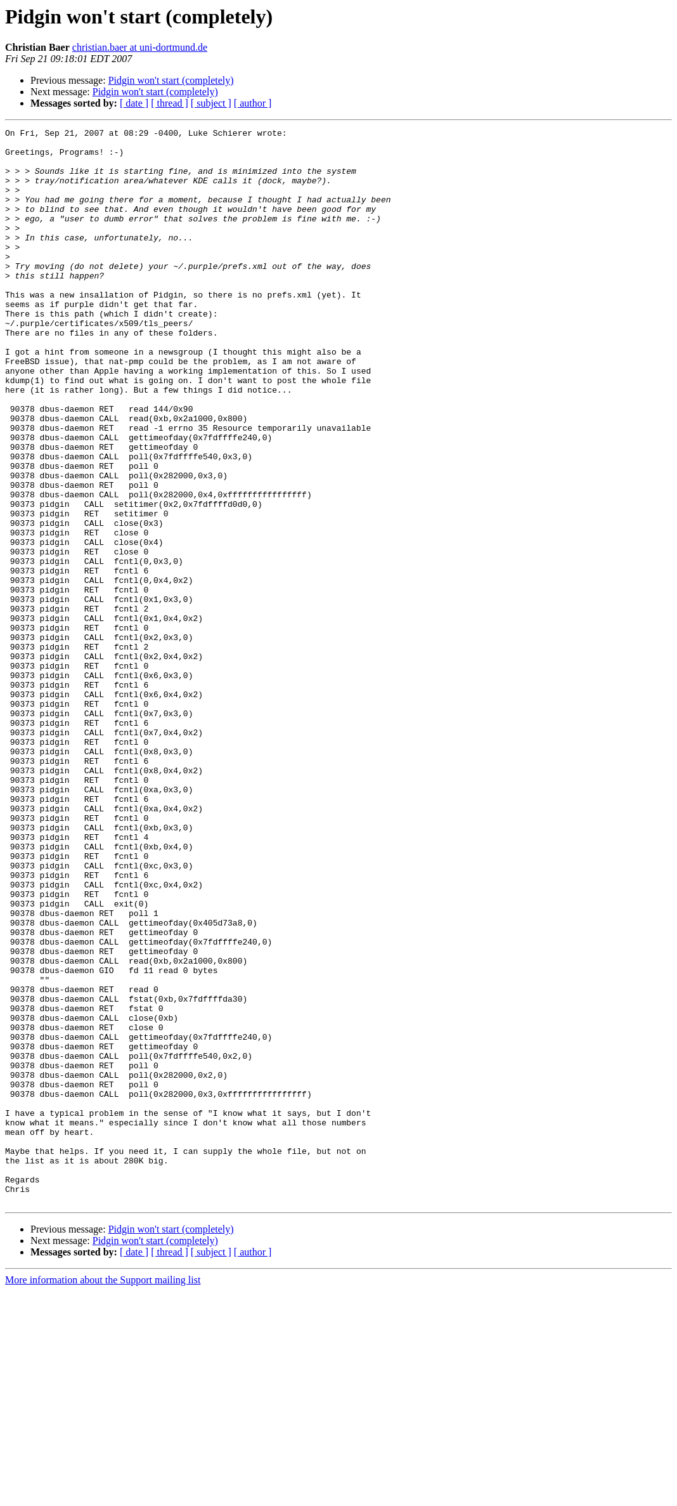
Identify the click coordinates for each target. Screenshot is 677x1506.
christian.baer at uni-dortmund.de (139, 47)
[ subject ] (211, 103)
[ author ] (253, 103)
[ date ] (134, 103)
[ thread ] (169, 103)
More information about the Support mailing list (102, 1495)
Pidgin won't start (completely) (171, 80)
